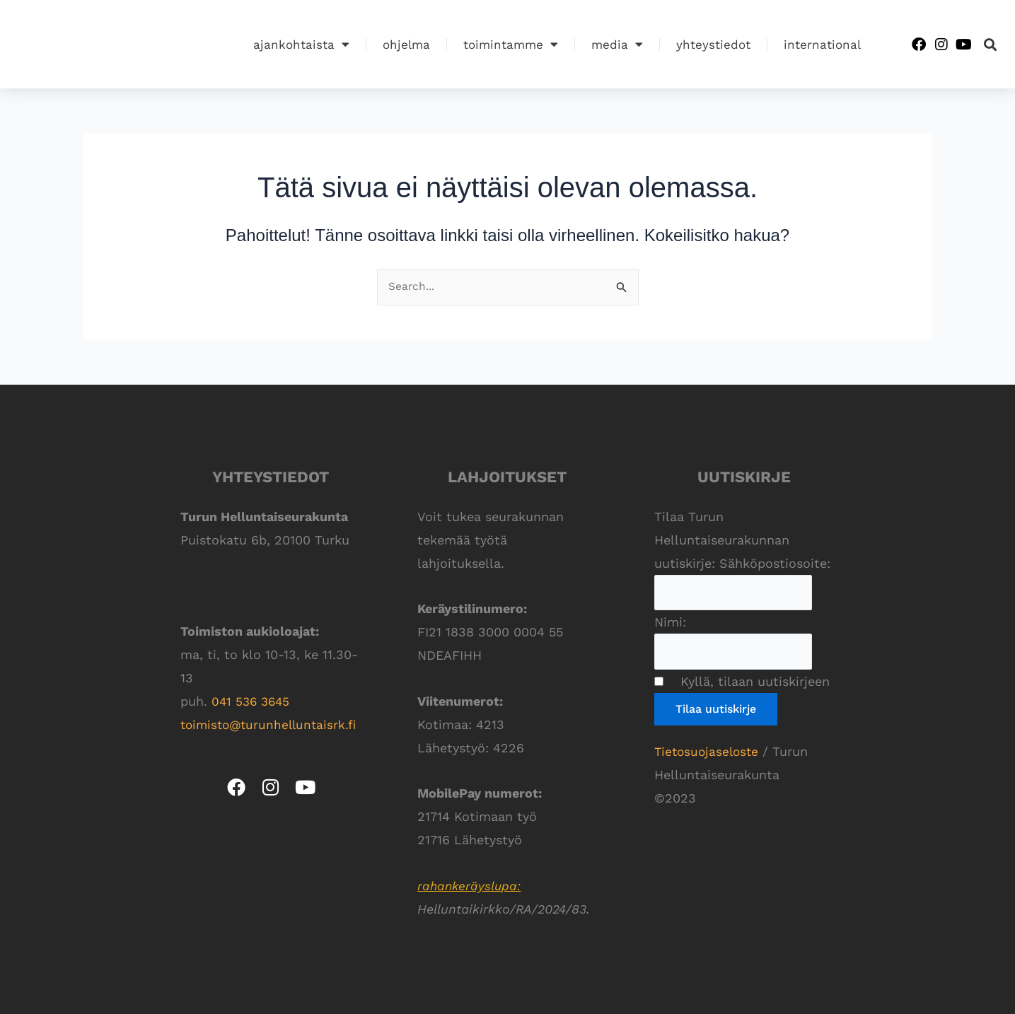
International (822, 44)
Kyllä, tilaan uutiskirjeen (749, 684)
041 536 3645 (252, 701)
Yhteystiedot (713, 44)
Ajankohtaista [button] (301, 44)
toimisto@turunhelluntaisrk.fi (272, 725)
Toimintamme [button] (510, 44)
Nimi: (670, 624)
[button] (990, 44)
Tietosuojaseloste (708, 754)
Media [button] (617, 44)
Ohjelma (406, 44)
